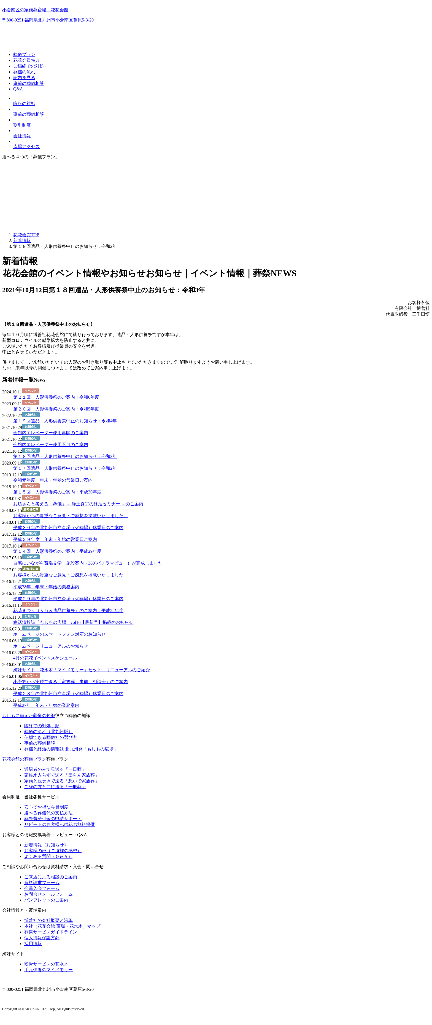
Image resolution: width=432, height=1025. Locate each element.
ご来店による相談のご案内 (50, 876)
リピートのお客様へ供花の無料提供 (59, 824)
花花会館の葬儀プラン (24, 759)
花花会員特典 (26, 60)
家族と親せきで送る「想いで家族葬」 (61, 781)
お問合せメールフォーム (48, 894)
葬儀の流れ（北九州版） (48, 731)
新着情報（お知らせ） (46, 844)
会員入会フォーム (42, 888)
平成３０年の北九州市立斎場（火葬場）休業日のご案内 (68, 527)
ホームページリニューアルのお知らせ (50, 646)
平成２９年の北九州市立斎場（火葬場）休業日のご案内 (68, 598)
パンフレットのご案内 (46, 900)
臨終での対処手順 (42, 725)
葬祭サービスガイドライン (50, 932)
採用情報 (33, 943)
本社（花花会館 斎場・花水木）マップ (62, 926)
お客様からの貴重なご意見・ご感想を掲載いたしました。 (70, 515)
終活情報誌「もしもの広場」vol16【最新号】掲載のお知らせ (73, 622)
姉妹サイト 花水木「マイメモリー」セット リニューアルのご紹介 (81, 669)
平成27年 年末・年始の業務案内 (46, 705)
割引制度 (22, 125)
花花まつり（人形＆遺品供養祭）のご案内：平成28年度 (68, 610)
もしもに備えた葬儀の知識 (28, 715)
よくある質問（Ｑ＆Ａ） (48, 856)
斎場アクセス (26, 146)
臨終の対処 (24, 103)
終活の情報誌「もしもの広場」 (71, 749)
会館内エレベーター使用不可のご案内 (50, 444)
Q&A (18, 89)
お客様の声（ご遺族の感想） (53, 850)
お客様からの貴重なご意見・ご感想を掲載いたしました (68, 575)
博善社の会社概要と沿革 (48, 920)
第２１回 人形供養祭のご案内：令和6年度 (56, 397)
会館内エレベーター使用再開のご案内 (50, 432)
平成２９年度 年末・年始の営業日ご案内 (55, 539)
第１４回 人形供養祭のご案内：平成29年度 (57, 551)
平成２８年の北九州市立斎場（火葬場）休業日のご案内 (68, 693)
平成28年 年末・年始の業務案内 (46, 586)
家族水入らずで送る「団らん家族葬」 (61, 775)
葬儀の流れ (24, 71)
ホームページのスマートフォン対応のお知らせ (59, 634)
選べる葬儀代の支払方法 (48, 813)
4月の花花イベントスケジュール (45, 658)
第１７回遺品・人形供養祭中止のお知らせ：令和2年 (65, 468)
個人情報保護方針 (42, 937)
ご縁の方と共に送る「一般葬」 (55, 786)
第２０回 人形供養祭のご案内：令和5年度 (56, 409)
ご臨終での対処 (28, 66)
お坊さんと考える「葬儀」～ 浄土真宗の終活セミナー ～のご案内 (78, 503)
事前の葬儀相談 (28, 83)
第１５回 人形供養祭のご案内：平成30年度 (57, 492)
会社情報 (22, 135)
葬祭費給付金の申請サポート (53, 818)
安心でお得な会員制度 (46, 807)
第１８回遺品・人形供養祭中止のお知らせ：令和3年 (65, 456)
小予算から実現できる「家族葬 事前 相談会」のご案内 (70, 681)
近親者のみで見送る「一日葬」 (55, 769)
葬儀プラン (24, 54)
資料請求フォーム (42, 882)
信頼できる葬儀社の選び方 (50, 737)
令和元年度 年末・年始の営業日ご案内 (53, 480)
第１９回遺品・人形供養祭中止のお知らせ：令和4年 (65, 420)
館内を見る (24, 77)
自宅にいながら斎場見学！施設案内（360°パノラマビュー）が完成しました (88, 563)
